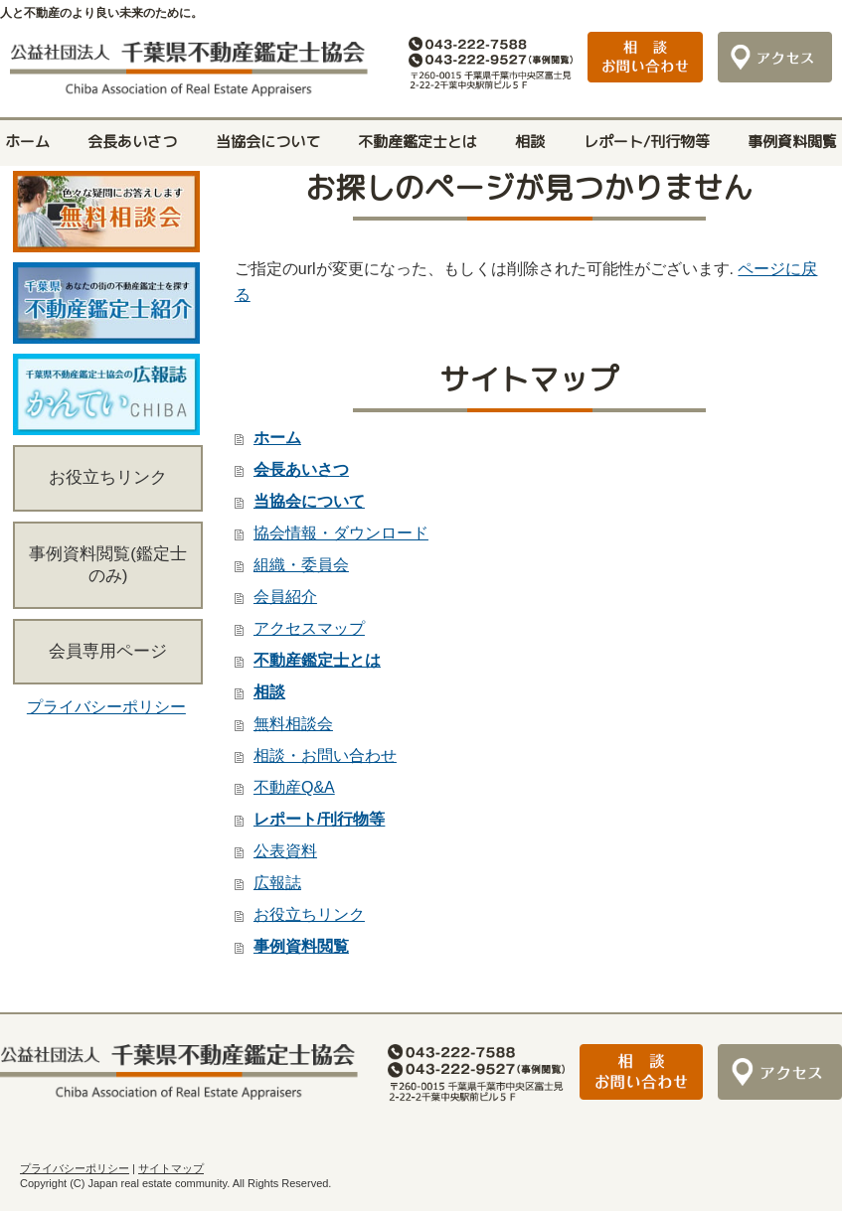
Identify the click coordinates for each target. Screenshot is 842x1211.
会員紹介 (285, 596)
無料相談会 (293, 723)
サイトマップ (171, 1168)
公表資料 (285, 850)
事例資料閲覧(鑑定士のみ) (108, 564)
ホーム (27, 141)
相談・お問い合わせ (325, 755)
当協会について (268, 141)
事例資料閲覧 (792, 141)
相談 (530, 141)
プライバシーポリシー (106, 706)
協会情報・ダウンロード (340, 533)
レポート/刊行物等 (647, 141)
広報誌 (277, 882)
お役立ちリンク (309, 914)
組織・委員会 (301, 564)
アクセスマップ (309, 628)
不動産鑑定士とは (417, 141)
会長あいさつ (132, 141)
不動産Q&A (294, 787)
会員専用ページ (108, 651)
